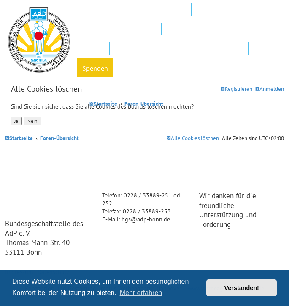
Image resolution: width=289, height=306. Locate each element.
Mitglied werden (106, 10)
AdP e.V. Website (163, 10)
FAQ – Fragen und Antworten (208, 29)
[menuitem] (269, 89)
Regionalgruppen (222, 10)
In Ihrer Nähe (137, 29)
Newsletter (130, 49)
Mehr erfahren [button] (141, 292)
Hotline (93, 49)
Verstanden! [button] (241, 288)
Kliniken (94, 29)
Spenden (95, 68)
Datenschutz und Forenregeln (200, 49)
